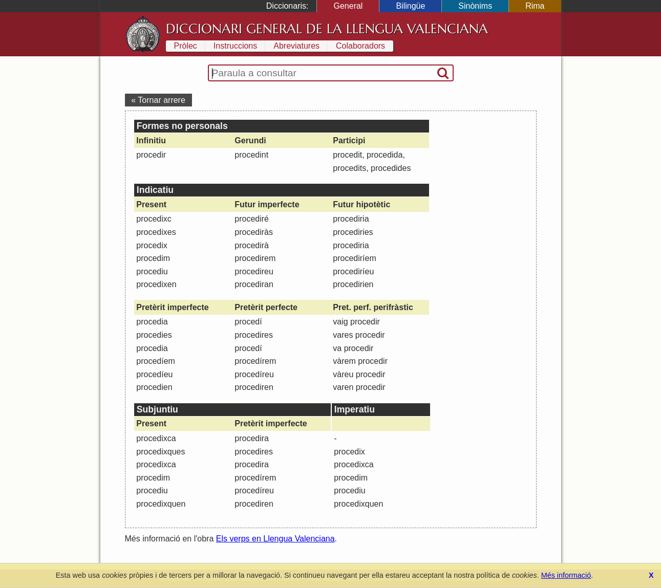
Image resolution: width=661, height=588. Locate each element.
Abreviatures (296, 45)
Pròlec (185, 45)
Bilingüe (410, 6)
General (348, 6)
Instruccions (235, 45)
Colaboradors (360, 45)
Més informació (566, 575)
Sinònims (475, 6)
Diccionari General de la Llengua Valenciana (327, 28)
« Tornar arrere (158, 100)
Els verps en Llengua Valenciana (275, 538)
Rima (534, 6)
